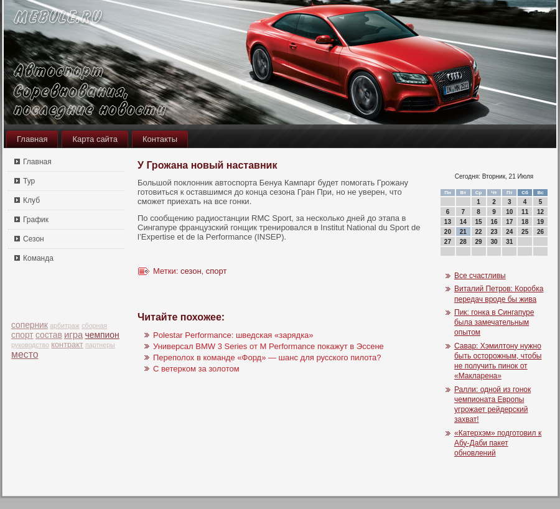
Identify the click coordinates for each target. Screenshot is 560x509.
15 (478, 221)
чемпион (102, 335)
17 (509, 221)
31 (509, 241)
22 (478, 231)
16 (493, 221)
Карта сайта (94, 139)
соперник (29, 325)
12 (540, 211)
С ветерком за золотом (196, 368)
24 (509, 231)
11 (524, 211)
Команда (38, 258)
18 (524, 221)
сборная (94, 325)
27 (447, 241)
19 (540, 221)
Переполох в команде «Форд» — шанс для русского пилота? (267, 357)
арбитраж (65, 325)
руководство (30, 344)
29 (478, 241)
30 (493, 241)
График (36, 219)
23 (493, 231)
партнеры (100, 344)
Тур (29, 181)
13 (447, 221)
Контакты (159, 139)
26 (540, 231)
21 (463, 231)
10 (509, 211)
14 (463, 221)
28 (463, 241)
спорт (22, 335)
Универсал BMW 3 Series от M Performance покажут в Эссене (268, 346)
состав (48, 335)
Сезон (33, 239)
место (25, 354)
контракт (67, 344)
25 (524, 231)
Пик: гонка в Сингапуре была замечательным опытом (494, 322)
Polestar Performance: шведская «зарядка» (233, 335)
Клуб (31, 200)
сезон (191, 271)
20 (447, 231)
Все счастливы (480, 275)
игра (73, 335)
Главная (32, 139)
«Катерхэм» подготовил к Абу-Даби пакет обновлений (497, 443)
